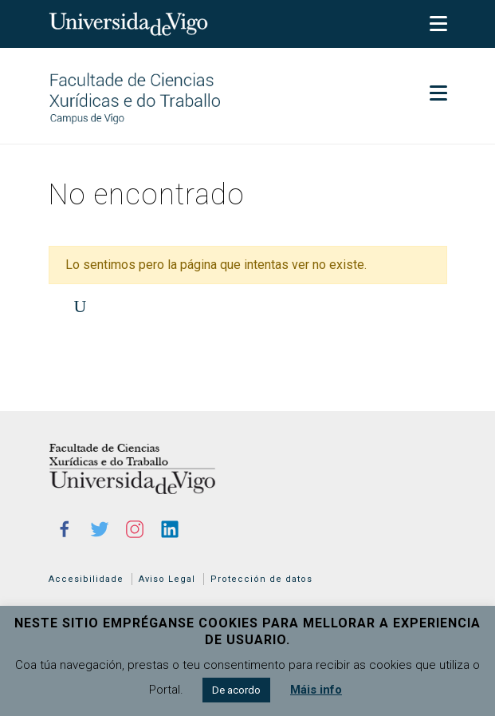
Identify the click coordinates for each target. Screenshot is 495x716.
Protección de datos (261, 579)
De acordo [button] (236, 690)
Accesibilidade (86, 579)
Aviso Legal (167, 579)
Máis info (316, 689)
